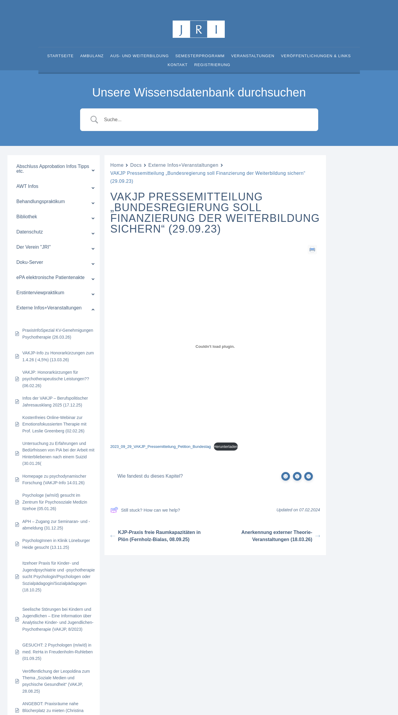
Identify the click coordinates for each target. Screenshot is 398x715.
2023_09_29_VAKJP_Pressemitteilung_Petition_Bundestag (160, 446)
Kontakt (178, 65)
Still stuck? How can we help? (145, 510)
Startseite (60, 56)
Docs (136, 165)
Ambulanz (92, 56)
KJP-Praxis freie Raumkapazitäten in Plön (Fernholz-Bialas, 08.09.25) (155, 536)
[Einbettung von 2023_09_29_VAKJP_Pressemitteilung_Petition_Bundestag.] (215, 346)
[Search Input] (206, 119)
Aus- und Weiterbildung (139, 56)
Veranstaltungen (252, 56)
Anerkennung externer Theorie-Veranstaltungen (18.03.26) (280, 536)
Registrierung (212, 65)
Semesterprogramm (200, 56)
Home (117, 165)
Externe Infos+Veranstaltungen (183, 165)
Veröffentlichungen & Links (316, 56)
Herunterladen (226, 446)
